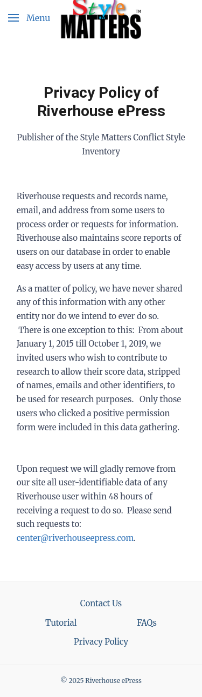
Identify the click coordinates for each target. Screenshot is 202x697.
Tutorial (60, 623)
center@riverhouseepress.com (75, 538)
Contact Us (101, 603)
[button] (29, 17)
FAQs (147, 623)
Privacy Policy (101, 642)
